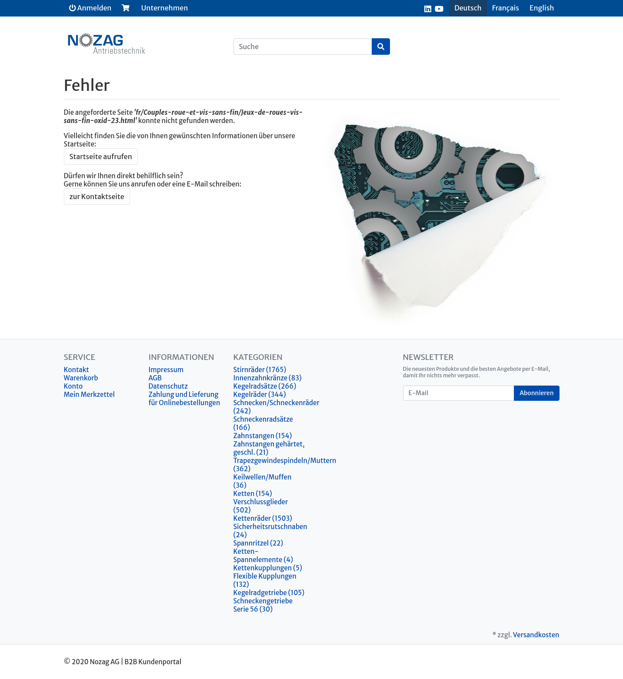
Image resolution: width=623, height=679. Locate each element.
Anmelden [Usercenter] (90, 7)
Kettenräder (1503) (263, 518)
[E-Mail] (459, 393)
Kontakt (76, 370)
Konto (73, 386)
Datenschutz (168, 386)
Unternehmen (164, 7)
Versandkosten (536, 635)
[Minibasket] (126, 8)
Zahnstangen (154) (262, 436)
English (542, 7)
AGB (155, 378)
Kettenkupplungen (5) (267, 568)
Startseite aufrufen (101, 156)
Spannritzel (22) (258, 543)
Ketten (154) (252, 493)
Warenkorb (81, 378)
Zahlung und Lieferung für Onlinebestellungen (184, 398)
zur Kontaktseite (97, 196)
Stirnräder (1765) (260, 370)
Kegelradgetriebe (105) (269, 593)
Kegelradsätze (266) (265, 386)
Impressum (166, 370)
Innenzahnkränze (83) (267, 378)
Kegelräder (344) (259, 394)
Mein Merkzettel (89, 394)
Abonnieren (536, 393)
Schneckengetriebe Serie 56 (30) (263, 605)
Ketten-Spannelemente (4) (263, 555)
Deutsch (468, 7)
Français (505, 7)
